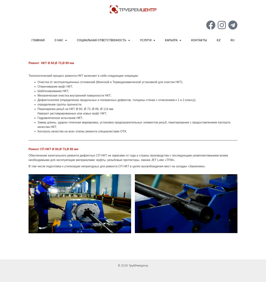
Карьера (173, 40)
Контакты (199, 40)
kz (219, 40)
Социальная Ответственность (103, 40)
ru (232, 40)
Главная (38, 40)
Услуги (147, 40)
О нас (60, 40)
